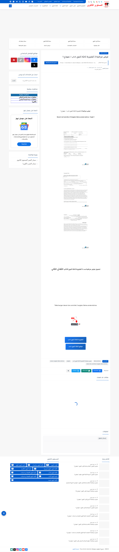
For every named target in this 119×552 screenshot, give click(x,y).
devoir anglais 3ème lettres (57, 361)
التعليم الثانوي (81, 6)
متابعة (24, 144)
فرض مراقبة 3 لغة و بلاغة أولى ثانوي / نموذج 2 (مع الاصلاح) (82, 483)
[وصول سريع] (3, 512)
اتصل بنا (40, 1)
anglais (68, 361)
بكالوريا (34, 102)
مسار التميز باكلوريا (29, 164)
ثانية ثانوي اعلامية (21, 469)
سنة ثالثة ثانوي (47, 41)
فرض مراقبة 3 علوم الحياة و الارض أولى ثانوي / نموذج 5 (83, 541)
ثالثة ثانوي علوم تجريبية (45, 469)
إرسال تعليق (102, 438)
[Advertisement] (59, 24)
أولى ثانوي (73, 6)
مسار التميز (76, 549)
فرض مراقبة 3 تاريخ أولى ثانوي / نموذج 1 (87, 500)
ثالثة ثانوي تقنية (34, 480)
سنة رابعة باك (22, 41)
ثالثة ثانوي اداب (48, 473)
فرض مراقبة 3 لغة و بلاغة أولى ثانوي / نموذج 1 (86, 524)
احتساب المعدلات (72, 45)
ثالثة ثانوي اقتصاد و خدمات (23, 476)
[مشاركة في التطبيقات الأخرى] (68, 371)
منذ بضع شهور (93, 464)
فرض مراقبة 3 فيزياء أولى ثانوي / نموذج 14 (87, 491)
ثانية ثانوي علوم (18, 465)
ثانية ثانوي (65, 6)
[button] (97, 371)
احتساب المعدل (33, 6)
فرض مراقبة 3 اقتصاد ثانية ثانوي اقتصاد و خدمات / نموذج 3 (82, 533)
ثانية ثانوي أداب (48, 476)
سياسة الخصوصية (78, 1)
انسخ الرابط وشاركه (51, 63)
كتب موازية (96, 45)
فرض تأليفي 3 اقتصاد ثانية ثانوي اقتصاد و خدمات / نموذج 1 (82, 516)
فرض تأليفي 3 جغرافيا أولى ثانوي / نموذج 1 (87, 508)
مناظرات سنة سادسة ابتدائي (27, 97)
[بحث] (10, 6)
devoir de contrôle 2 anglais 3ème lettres (97, 364)
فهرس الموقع (48, 1)
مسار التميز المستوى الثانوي (26, 160)
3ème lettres (104, 53)
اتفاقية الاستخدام (66, 1)
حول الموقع (57, 1)
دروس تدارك (47, 45)
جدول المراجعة (22, 45)
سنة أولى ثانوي (97, 41)
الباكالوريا (45, 6)
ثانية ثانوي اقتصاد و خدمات (23, 473)
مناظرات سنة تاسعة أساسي (27, 100)
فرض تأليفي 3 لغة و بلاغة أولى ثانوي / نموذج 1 (86, 466)
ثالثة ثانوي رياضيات (35, 465)
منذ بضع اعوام (93, 472)
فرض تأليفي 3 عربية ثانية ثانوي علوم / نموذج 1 (86, 475)
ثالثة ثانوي (55, 6)
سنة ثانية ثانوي (72, 41)
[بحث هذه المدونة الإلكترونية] (26, 81)
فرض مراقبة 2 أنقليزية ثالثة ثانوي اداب (82, 361)
